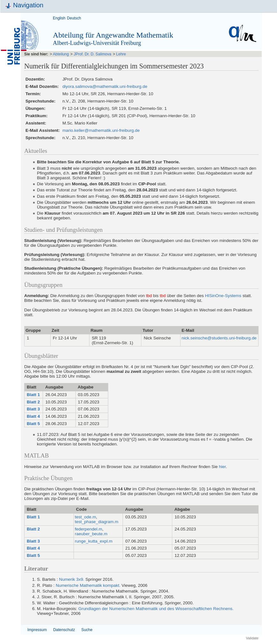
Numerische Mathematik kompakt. (88, 585)
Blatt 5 (32, 423)
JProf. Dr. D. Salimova (92, 54)
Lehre (121, 54)
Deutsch (74, 18)
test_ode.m (85, 517)
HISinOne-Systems (223, 295)
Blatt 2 (32, 402)
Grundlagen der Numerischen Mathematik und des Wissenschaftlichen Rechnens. (156, 608)
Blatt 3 (32, 409)
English (59, 18)
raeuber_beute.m (91, 533)
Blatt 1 (32, 394)
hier (222, 466)
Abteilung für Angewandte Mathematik (113, 35)
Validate (252, 638)
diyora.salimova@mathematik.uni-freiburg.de (104, 86)
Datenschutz (64, 630)
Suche (86, 630)
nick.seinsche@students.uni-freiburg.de (218, 338)
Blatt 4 (32, 416)
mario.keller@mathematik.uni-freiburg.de (101, 130)
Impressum (37, 630)
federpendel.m (88, 529)
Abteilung (61, 54)
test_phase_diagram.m (96, 521)
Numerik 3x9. (71, 579)
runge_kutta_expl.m (93, 541)
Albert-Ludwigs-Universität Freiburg (97, 42)
